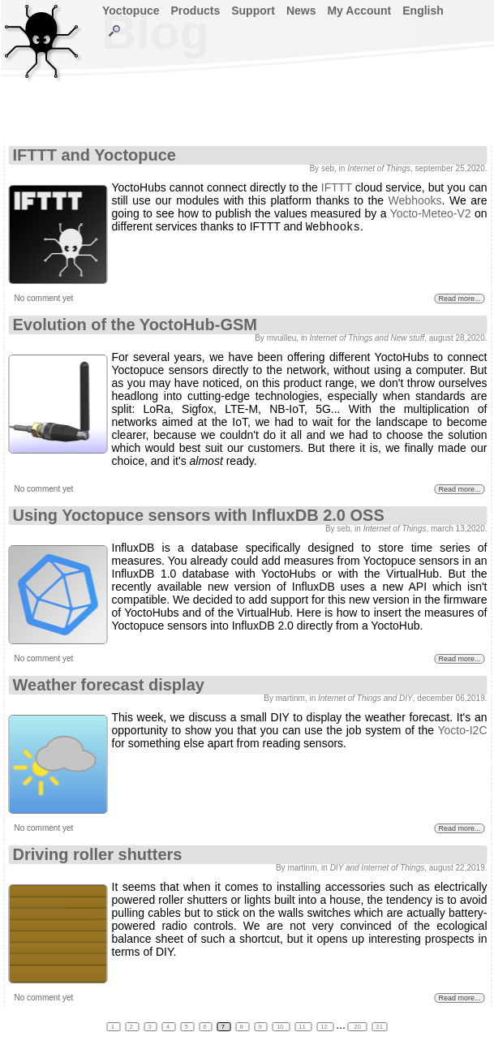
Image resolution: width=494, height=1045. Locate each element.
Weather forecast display (108, 685)
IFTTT (336, 187)
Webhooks (415, 200)
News (301, 10)
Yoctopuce (131, 10)
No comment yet (44, 298)
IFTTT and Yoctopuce (94, 155)
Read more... (459, 299)
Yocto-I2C (463, 730)
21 (379, 1026)
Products (196, 10)
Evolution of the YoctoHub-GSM (135, 324)
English (423, 10)
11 (303, 1026)
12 (324, 1026)
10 (281, 1026)
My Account (359, 10)
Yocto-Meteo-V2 (430, 213)
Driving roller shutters (98, 854)
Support (253, 10)
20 (357, 1026)
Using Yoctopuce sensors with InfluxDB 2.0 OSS (198, 515)
